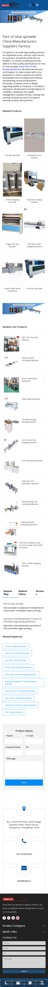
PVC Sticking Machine (14, 712)
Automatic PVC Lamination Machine (20, 691)
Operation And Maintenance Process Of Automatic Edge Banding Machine (22, 620)
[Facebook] (4, 918)
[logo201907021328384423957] (15, 898)
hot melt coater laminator (16, 660)
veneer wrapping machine (15, 646)
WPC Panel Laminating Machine (18, 698)
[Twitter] (8, 918)
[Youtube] (13, 918)
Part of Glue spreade (13, 603)
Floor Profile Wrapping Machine (18, 667)
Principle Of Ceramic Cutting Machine (20, 705)
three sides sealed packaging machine (21, 674)
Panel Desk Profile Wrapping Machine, (19, 68)
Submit (24, 782)
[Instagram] (17, 918)
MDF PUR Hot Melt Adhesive (17, 653)
